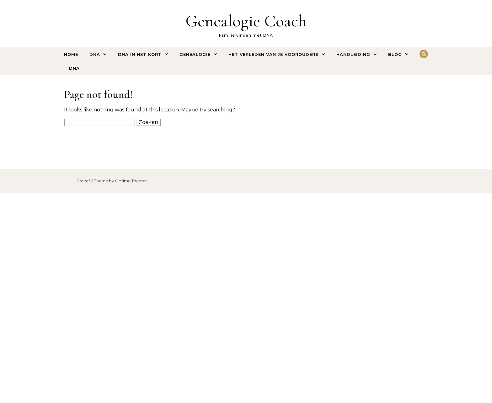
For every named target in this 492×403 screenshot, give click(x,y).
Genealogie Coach (246, 21)
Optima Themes (131, 180)
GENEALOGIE (195, 54)
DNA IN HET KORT (140, 54)
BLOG (395, 54)
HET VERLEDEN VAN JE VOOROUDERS (273, 54)
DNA (94, 54)
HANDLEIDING (353, 54)
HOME (71, 54)
